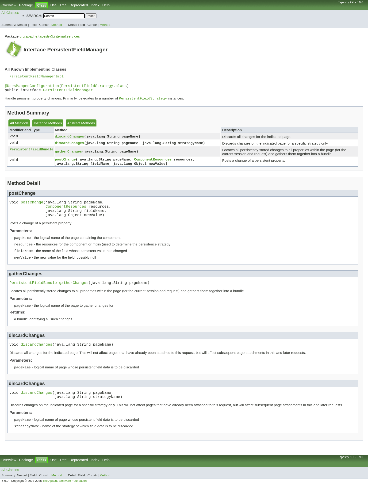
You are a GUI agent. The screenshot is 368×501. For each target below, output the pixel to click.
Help (106, 5)
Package (26, 5)
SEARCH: (34, 16)
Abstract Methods (81, 126)
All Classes (10, 13)
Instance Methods (48, 126)
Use (53, 5)
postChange (65, 162)
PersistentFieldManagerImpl (36, 76)
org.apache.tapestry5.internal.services (49, 36)
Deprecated (78, 5)
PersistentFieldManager (68, 92)
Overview (8, 5)
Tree (63, 5)
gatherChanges (68, 154)
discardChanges (69, 139)
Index (95, 5)
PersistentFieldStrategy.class (94, 87)
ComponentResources (153, 162)
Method (56, 25)
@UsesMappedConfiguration (32, 87)
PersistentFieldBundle (32, 152)
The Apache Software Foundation (64, 495)
